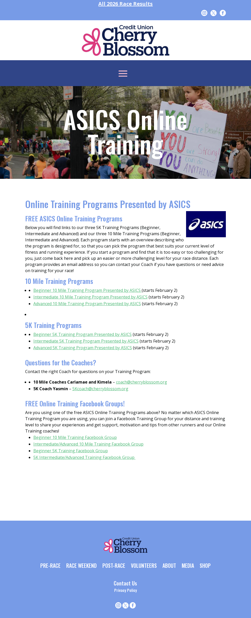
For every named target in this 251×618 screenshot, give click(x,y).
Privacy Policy (125, 590)
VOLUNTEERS (144, 566)
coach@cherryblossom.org (141, 382)
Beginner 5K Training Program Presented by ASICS (82, 334)
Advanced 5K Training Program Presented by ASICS (82, 348)
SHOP (205, 566)
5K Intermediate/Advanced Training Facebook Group (84, 457)
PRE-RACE (50, 566)
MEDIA (188, 566)
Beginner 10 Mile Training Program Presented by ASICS (87, 290)
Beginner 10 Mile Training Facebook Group (75, 437)
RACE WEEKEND (81, 566)
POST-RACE (113, 566)
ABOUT (169, 566)
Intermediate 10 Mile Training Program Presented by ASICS (90, 297)
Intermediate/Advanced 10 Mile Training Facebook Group (88, 444)
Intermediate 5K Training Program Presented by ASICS (86, 341)
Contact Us (125, 583)
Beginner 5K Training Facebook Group (70, 451)
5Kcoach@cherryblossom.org (100, 389)
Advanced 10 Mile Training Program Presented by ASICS (87, 303)
